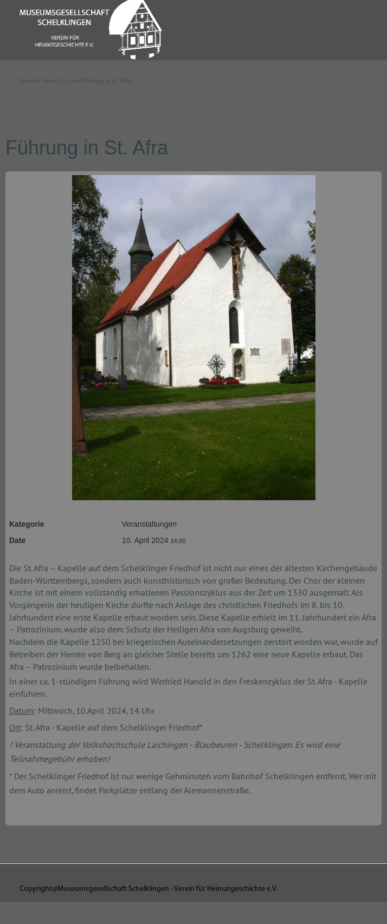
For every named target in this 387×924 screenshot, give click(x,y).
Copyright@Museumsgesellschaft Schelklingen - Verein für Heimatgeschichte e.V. (149, 889)
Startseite (69, 81)
